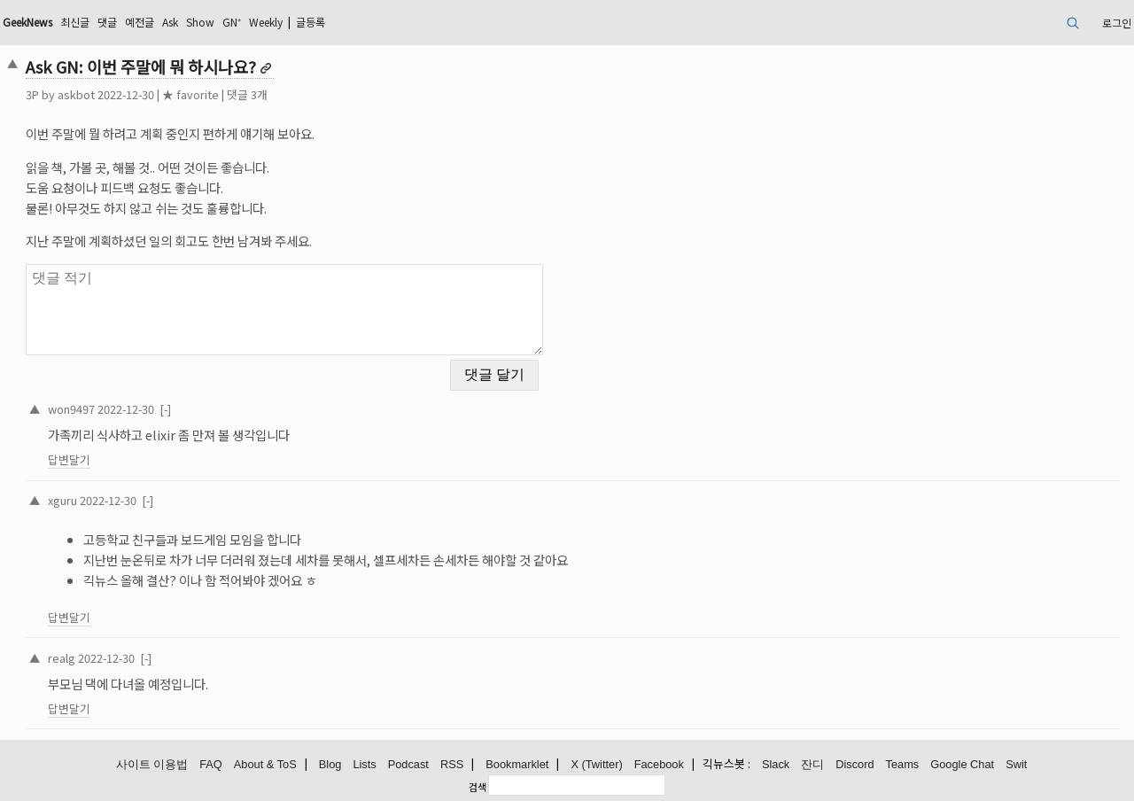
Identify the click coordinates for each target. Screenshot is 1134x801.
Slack (775, 764)
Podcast (408, 764)
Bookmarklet (516, 764)
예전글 (139, 21)
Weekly (266, 21)
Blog (330, 764)
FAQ (210, 764)
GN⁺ (231, 21)
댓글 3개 (247, 94)
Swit (1016, 764)
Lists (364, 764)
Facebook (659, 764)
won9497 (71, 408)
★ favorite (190, 94)
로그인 (1116, 22)
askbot (76, 94)
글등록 (310, 21)
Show (200, 21)
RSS (451, 764)
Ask (170, 21)
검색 (477, 787)
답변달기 (69, 459)
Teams (903, 764)
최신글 (74, 21)
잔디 (812, 764)
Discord (854, 764)
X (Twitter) (596, 764)
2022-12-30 (125, 408)
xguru (62, 500)
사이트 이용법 (152, 764)
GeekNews (27, 21)
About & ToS (265, 764)
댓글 (107, 21)
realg (61, 657)
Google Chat (962, 764)
